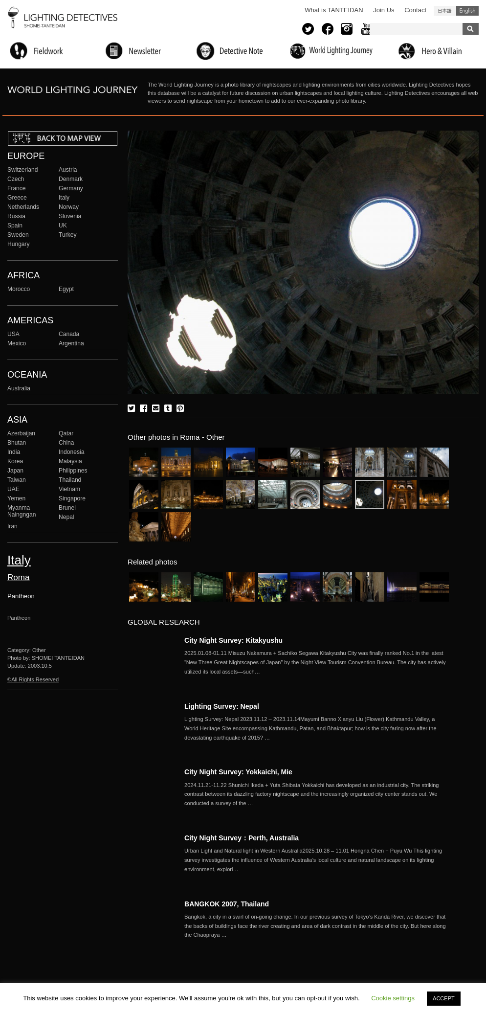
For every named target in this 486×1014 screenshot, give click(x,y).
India (13, 452)
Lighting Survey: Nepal (221, 706)
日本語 (445, 11)
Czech (15, 179)
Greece (17, 197)
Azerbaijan (21, 433)
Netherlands (23, 206)
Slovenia (70, 216)
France (16, 188)
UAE (13, 489)
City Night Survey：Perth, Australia (241, 838)
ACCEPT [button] (444, 998)
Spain (14, 225)
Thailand (70, 479)
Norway (69, 206)
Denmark (71, 179)
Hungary (18, 244)
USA (13, 334)
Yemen (16, 498)
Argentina (71, 343)
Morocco (18, 289)
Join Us (383, 10)
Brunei (67, 507)
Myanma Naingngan (21, 511)
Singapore (72, 498)
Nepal (66, 517)
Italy (64, 197)
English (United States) (467, 11)
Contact (415, 10)
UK (63, 225)
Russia (16, 216)
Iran (12, 526)
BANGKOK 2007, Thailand (226, 904)
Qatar (66, 433)
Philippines (73, 470)
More (316, 662)
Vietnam (69, 489)
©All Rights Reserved (33, 679)
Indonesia (71, 452)
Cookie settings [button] (393, 998)
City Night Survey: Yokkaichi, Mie (238, 772)
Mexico (16, 343)
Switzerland (22, 169)
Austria (68, 169)
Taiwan (16, 479)
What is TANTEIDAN (334, 10)
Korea (15, 461)
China (66, 442)
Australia (18, 388)
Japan (15, 470)
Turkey (67, 234)
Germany (71, 188)
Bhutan (16, 442)
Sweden (18, 234)
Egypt (66, 289)
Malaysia (70, 461)
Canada (69, 334)
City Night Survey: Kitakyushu (233, 640)
